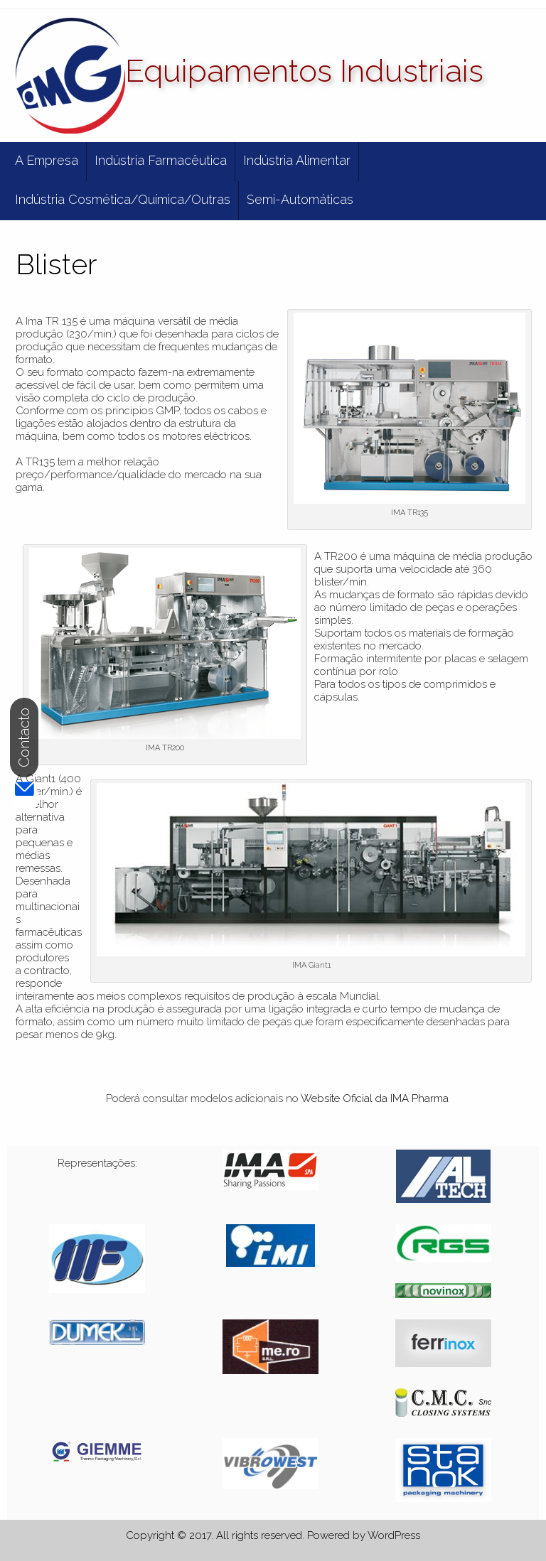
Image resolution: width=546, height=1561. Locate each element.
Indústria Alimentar (296, 160)
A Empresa (46, 160)
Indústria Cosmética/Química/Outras (122, 199)
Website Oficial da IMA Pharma (375, 1098)
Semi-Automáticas (300, 199)
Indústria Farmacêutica (161, 160)
